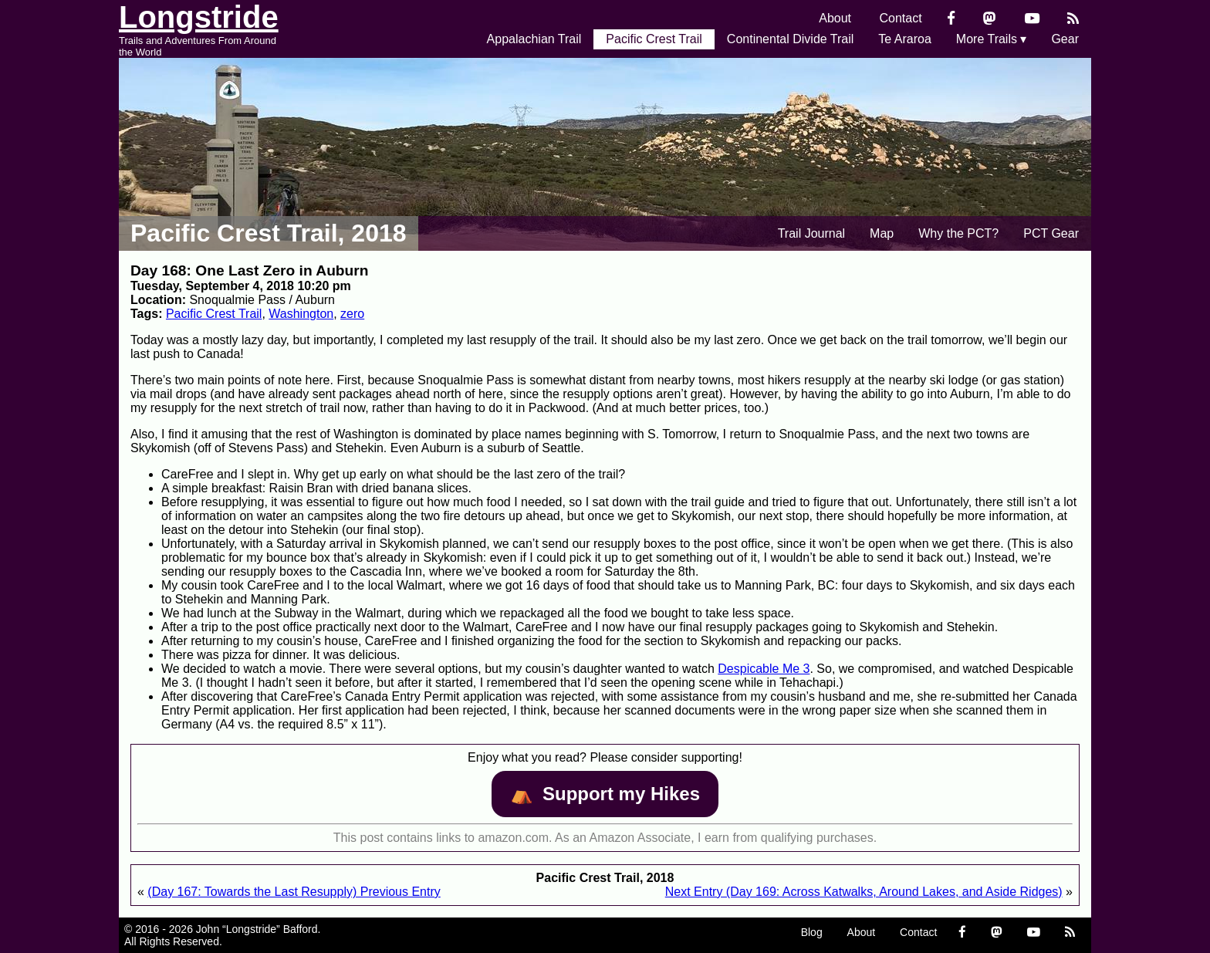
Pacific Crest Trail (653, 39)
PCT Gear (1051, 233)
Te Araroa (904, 39)
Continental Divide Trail (790, 39)
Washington (301, 313)
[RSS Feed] (1073, 18)
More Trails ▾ (991, 39)
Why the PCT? (958, 233)
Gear (1065, 39)
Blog (812, 932)
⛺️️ (605, 793)
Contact (901, 18)
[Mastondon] (990, 18)
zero (352, 313)
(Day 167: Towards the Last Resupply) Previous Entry (293, 891)
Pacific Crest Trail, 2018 (268, 233)
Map (882, 233)
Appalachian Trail (534, 39)
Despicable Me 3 (763, 668)
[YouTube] (1032, 18)
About (835, 18)
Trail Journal (811, 233)
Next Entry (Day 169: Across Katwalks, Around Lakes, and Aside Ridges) (864, 891)
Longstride (199, 17)
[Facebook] (951, 18)
